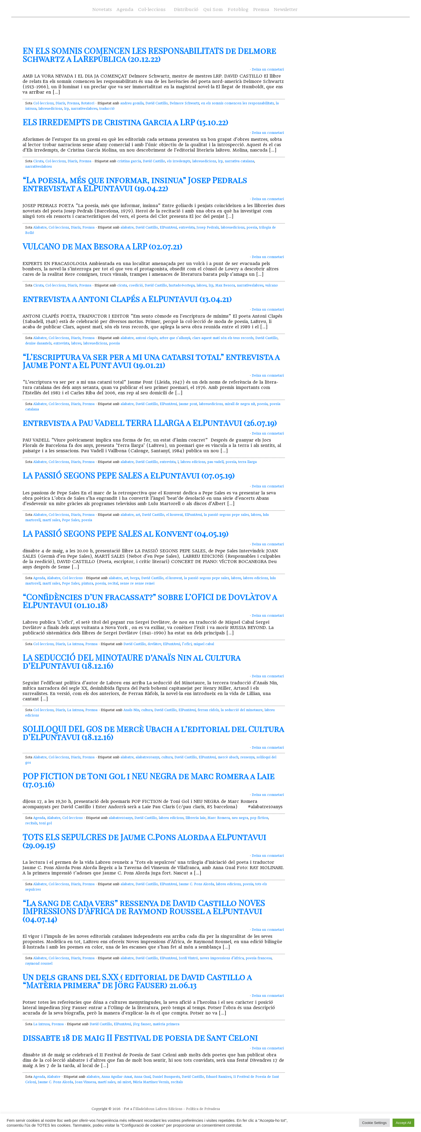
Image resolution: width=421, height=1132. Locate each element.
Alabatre (40, 227)
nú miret (124, 1082)
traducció (107, 109)
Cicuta (38, 161)
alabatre (127, 227)
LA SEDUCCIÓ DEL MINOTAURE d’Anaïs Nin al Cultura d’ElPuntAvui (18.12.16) (131, 661)
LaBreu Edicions (168, 1109)
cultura (147, 710)
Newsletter (285, 9)
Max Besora (225, 285)
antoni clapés (147, 338)
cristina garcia (129, 161)
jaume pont (188, 404)
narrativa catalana (239, 161)
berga (134, 578)
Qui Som (213, 9)
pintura (87, 583)
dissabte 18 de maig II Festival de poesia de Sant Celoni (140, 1037)
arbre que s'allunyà (174, 338)
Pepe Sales (70, 520)
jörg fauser (142, 1024)
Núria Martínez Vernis (151, 1082)
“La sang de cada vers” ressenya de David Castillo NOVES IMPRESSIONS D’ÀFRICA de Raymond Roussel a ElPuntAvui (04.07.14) (144, 911)
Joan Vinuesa (85, 1082)
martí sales (51, 520)
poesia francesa (259, 958)
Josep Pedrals (208, 227)
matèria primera (166, 1024)
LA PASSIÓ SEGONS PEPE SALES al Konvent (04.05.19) (125, 533)
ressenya (247, 757)
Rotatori (87, 103)
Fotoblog (238, 9)
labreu (202, 285)
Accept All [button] (403, 1123)
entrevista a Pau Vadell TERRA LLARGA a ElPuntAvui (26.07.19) (150, 422)
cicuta (122, 285)
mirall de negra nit (240, 404)
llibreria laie (196, 818)
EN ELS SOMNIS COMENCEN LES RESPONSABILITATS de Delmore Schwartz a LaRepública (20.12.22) (149, 54)
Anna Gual (142, 1077)
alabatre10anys (147, 757)
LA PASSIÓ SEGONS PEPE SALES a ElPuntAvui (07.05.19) (129, 475)
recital (113, 583)
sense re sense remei (137, 583)
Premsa (261, 9)
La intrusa (75, 644)
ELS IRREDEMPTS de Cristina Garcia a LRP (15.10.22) (125, 122)
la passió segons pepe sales (226, 515)
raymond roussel (38, 963)
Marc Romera (219, 818)
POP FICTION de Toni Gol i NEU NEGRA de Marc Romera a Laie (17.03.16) (148, 780)
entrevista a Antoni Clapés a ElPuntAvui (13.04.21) (127, 298)
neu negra (240, 818)
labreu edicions (192, 462)
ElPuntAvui (168, 227)
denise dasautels (38, 343)
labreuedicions (50, 109)
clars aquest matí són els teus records (222, 338)
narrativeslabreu (84, 109)
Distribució (186, 9)
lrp (66, 109)
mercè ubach (228, 757)
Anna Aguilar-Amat (116, 1077)
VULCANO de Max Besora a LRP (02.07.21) (102, 246)
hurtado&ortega (182, 285)
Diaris (60, 103)
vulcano (271, 285)
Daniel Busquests (166, 1077)
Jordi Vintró (188, 958)
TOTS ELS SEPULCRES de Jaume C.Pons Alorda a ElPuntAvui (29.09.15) (144, 841)
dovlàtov (154, 644)
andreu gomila (132, 103)
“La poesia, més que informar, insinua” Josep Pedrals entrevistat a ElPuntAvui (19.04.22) (135, 184)
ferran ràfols (208, 710)
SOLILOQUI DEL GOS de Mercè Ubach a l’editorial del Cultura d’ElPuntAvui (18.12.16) (153, 732)
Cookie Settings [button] (374, 1123)
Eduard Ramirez (218, 1077)
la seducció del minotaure (242, 710)
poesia (251, 227)
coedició (136, 285)
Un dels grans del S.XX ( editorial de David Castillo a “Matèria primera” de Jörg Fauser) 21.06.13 (137, 981)
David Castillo (157, 103)
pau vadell (215, 462)
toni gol (45, 823)
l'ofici (187, 644)
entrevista (187, 227)
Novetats (102, 9)
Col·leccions (151, 9)
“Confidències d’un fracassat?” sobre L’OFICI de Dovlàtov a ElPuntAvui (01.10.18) (150, 600)
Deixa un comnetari (268, 69)
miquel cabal (204, 644)
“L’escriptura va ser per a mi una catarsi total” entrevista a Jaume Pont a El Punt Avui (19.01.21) (151, 360)
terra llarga (247, 462)
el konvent (174, 515)
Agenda (125, 9)
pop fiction (259, 818)
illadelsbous (144, 1109)
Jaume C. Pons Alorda (196, 884)
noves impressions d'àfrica (222, 958)
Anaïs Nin (131, 710)
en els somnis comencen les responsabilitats (237, 103)
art (138, 515)
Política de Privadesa (203, 1109)
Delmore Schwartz (184, 103)
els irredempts (178, 161)
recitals (31, 823)
